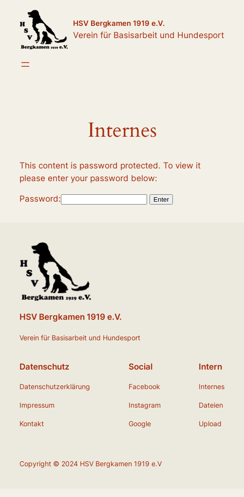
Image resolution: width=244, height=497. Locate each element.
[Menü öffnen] (25, 64)
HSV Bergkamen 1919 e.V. (119, 23)
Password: (83, 199)
